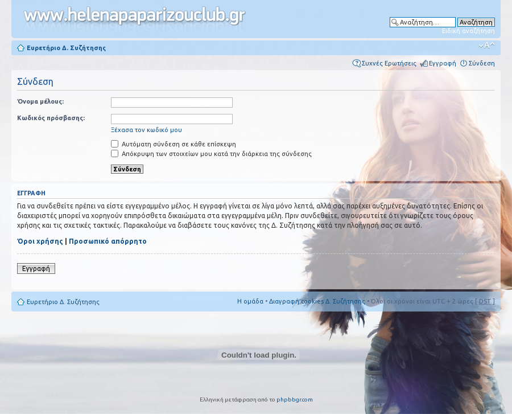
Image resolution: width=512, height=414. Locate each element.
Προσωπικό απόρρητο (108, 241)
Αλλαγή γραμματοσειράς (486, 45)
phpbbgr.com (294, 399)
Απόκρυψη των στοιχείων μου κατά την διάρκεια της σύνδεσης (211, 153)
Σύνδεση (482, 63)
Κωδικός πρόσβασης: (51, 117)
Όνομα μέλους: (40, 101)
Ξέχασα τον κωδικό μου (146, 129)
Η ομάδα (250, 301)
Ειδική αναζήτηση (468, 30)
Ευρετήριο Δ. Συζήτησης (66, 47)
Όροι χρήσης (40, 241)
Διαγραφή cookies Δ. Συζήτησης (317, 301)
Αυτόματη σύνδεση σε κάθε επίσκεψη (173, 144)
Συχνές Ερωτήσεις (389, 63)
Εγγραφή (442, 63)
